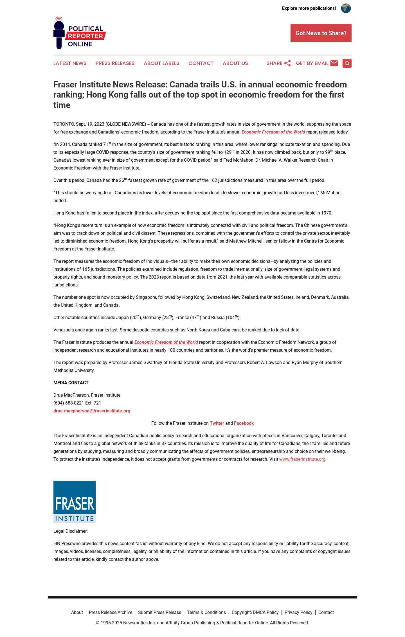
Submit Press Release (159, 612)
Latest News (70, 63)
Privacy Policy (298, 612)
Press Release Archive (110, 612)
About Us (235, 63)
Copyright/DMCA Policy (255, 612)
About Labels (161, 63)
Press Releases (115, 63)
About (77, 612)
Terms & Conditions (206, 612)
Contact (201, 63)
